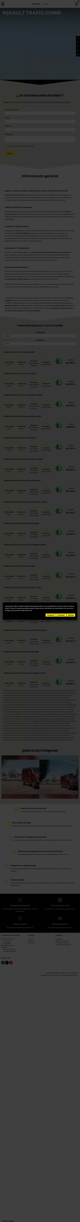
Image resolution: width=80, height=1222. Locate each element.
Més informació (27, 610)
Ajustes (71, 615)
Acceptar (50, 615)
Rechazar (61, 615)
